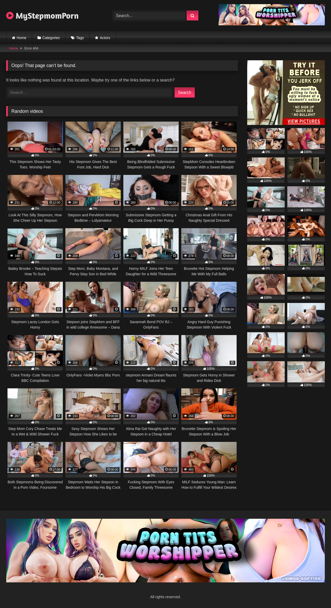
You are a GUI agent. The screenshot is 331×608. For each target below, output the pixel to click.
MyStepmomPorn (42, 15)
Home (21, 38)
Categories (51, 38)
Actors (105, 38)
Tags (80, 38)
